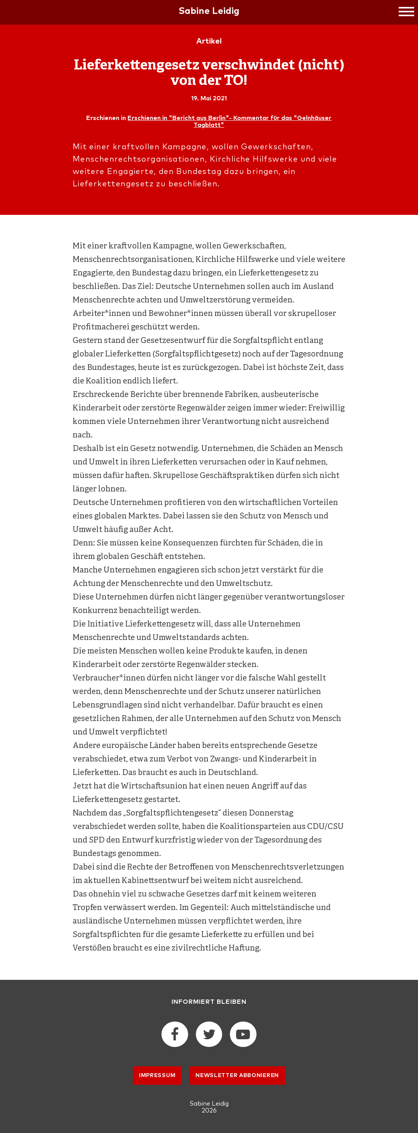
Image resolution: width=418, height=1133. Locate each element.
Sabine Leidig (209, 11)
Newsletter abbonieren (237, 1075)
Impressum (157, 1075)
